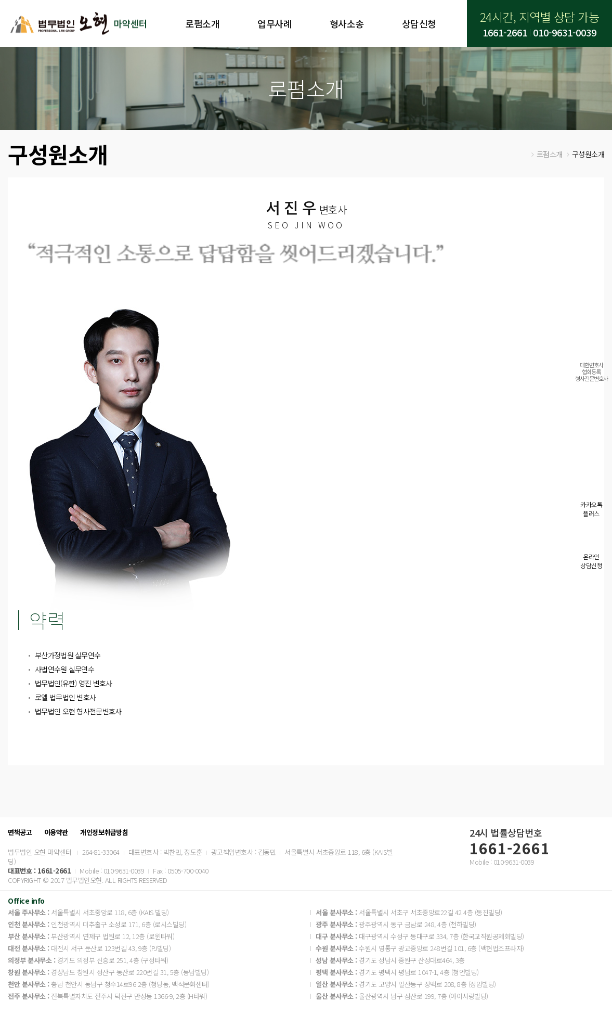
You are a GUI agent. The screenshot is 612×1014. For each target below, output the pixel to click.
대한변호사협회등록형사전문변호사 (591, 371)
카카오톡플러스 (591, 509)
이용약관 (56, 832)
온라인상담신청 (591, 561)
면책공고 (20, 832)
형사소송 (347, 23)
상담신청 (419, 23)
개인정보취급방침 (104, 832)
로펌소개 (202, 23)
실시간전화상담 (591, 425)
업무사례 (274, 23)
